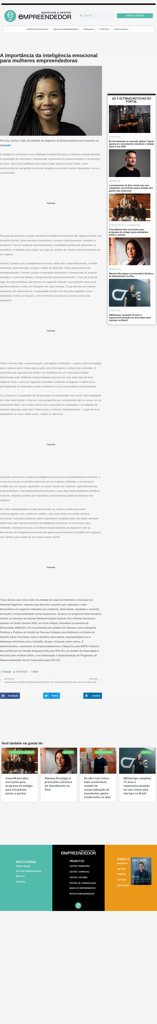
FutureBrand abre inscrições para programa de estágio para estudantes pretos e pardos (19, 786)
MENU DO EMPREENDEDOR (66, 29)
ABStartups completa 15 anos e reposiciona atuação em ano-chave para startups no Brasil (137, 786)
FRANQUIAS (89, 29)
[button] (10, 696)
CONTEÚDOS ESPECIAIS (38, 29)
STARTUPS (105, 29)
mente (6, 145)
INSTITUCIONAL (122, 29)
